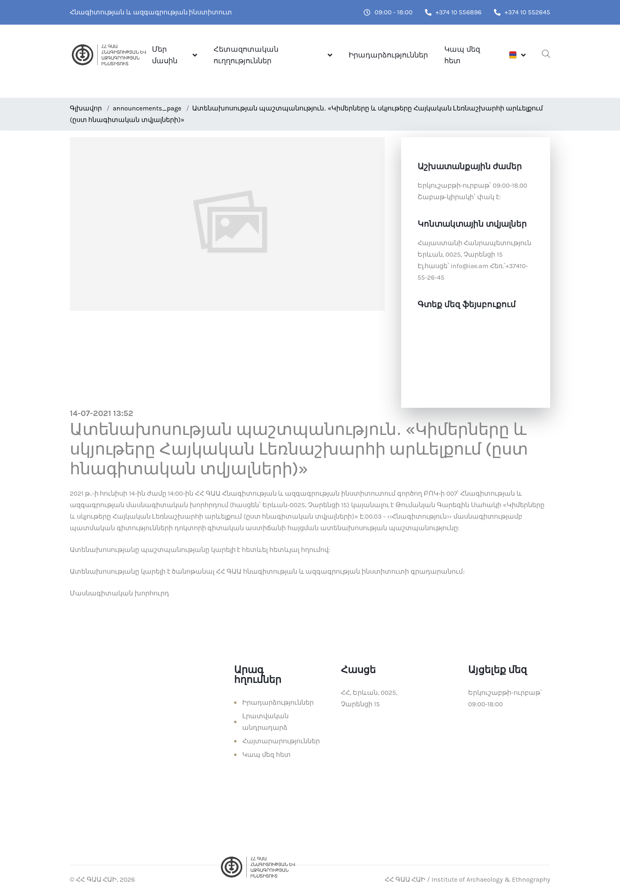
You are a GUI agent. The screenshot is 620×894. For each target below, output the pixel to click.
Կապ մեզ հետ (462, 55)
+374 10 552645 (522, 12)
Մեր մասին (164, 55)
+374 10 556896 (453, 12)
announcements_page (147, 108)
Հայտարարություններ (281, 741)
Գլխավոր (86, 108)
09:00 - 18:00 (388, 12)
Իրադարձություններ (388, 55)
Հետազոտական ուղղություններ (246, 55)
